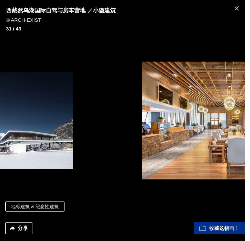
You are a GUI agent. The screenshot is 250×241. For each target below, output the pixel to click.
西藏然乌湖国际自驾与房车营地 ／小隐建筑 (61, 10)
